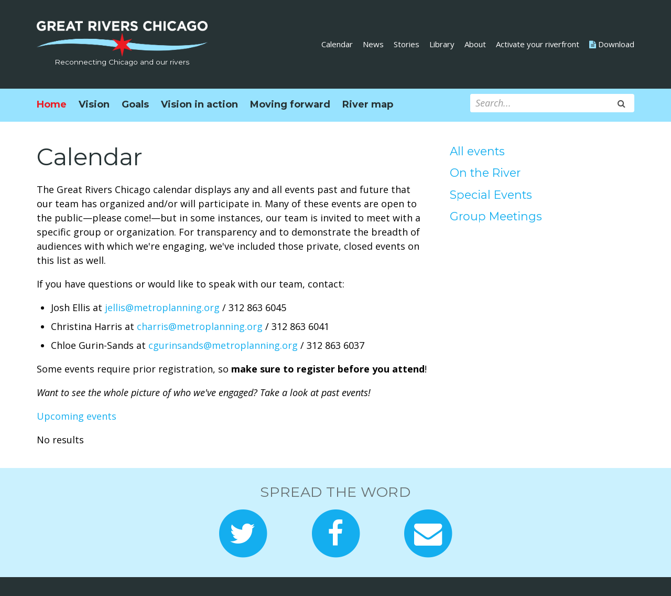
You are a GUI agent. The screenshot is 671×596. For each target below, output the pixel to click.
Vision (94, 104)
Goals (135, 104)
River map (367, 104)
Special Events (491, 194)
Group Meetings (496, 216)
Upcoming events (76, 416)
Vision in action (199, 104)
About (475, 44)
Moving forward (290, 104)
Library (441, 44)
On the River (485, 172)
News (373, 44)
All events (477, 151)
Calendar (337, 44)
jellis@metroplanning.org (162, 307)
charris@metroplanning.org (200, 326)
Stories (406, 44)
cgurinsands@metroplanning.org (223, 345)
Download (611, 44)
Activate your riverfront (537, 44)
